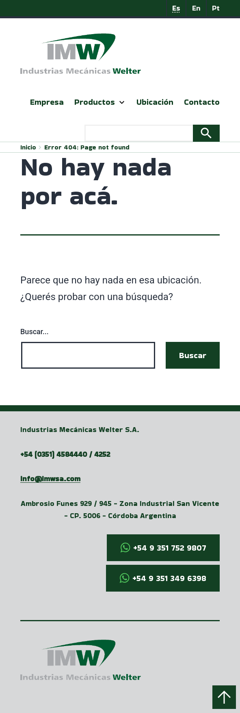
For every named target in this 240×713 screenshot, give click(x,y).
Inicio (28, 147)
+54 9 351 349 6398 (169, 578)
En (196, 8)
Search (206, 133)
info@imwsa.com (50, 478)
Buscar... (34, 331)
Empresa (47, 102)
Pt (216, 8)
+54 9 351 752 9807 (169, 547)
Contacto (202, 102)
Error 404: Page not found (87, 147)
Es (176, 8)
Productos (94, 102)
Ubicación (154, 102)
